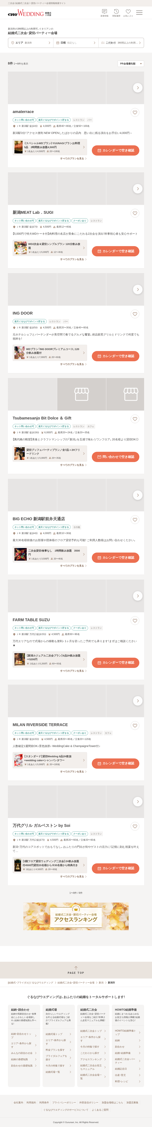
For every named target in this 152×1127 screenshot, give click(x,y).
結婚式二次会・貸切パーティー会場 (76, 982)
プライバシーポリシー (64, 1102)
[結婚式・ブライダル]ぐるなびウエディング (30, 982)
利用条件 (44, 1102)
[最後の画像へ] (137, 87)
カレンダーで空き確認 (115, 150)
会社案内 (18, 1102)
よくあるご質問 (100, 1109)
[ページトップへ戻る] (76, 970)
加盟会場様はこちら (112, 1102)
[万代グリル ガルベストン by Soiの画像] (76, 801)
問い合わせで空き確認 (115, 457)
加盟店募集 (132, 1102)
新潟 (101, 982)
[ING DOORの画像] (76, 289)
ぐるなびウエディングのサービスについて (65, 1109)
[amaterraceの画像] (76, 88)
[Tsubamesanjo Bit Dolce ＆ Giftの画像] (76, 394)
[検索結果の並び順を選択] (131, 64)
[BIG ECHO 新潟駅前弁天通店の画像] (76, 495)
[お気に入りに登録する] (135, 112)
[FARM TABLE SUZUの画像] (76, 596)
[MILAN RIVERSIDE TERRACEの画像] (76, 701)
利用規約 (31, 1102)
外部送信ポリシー (88, 1102)
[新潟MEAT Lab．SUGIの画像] (76, 188)
